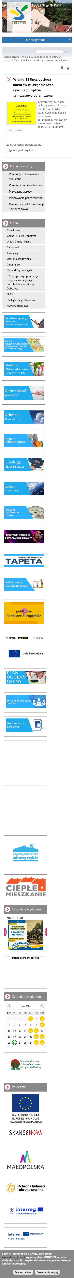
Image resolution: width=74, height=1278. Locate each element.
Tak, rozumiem (23, 1272)
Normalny (38, 638)
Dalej (46, 932)
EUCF (10, 294)
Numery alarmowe (18, 306)
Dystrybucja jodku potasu (21, 300)
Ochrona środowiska (19, 259)
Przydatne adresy (20, 191)
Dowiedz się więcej (47, 1272)
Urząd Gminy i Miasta (19, 241)
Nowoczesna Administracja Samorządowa (26, 206)
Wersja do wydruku (22, 150)
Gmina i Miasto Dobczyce (22, 236)
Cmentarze (13, 264)
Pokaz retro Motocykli (25, 958)
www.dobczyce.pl (13, 1257)
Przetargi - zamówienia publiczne (24, 176)
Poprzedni (5, 932)
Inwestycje (13, 253)
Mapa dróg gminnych (19, 270)
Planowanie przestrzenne (26, 198)
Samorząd (13, 247)
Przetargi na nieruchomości (26, 185)
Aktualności (13, 230)
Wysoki (23, 638)
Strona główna (12, 57)
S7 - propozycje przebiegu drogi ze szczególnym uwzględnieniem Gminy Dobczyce (22, 282)
